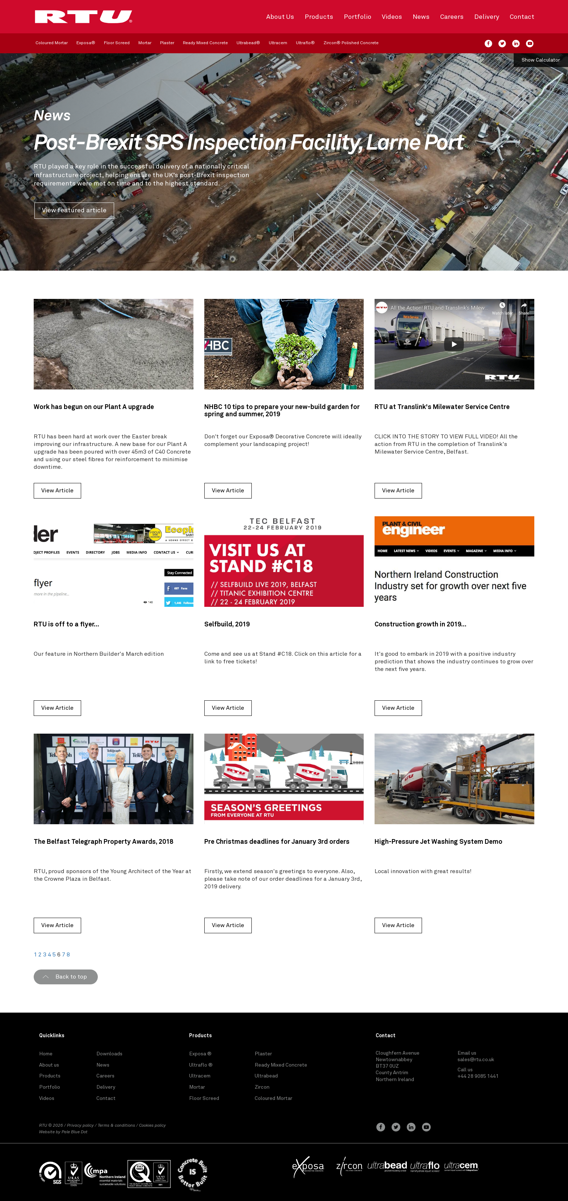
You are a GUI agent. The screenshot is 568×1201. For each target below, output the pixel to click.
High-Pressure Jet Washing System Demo (438, 842)
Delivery (486, 17)
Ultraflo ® (201, 1065)
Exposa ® (200, 1053)
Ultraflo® (305, 43)
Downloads (109, 1053)
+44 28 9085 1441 (478, 1076)
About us (49, 1065)
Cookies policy (152, 1125)
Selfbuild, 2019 (227, 624)
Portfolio (357, 17)
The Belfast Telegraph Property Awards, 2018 (103, 842)
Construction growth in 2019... (421, 624)
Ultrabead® (248, 43)
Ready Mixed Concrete (205, 43)
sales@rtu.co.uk (476, 1059)
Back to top (71, 977)
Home (46, 1053)
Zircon (262, 1087)
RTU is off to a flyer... (66, 624)
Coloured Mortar (52, 43)
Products (319, 17)
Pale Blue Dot (75, 1132)
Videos (392, 17)
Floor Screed (117, 43)
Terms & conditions (116, 1125)
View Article (57, 490)
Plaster (167, 43)
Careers (452, 17)
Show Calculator (541, 60)
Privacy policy (80, 1125)
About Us (280, 17)
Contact (522, 17)
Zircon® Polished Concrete (351, 43)
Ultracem (278, 43)
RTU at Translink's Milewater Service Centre (442, 407)
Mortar (144, 43)
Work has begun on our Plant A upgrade (94, 407)
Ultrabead (266, 1076)
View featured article (74, 210)
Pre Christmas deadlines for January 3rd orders (277, 842)
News (421, 17)
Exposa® (85, 43)
